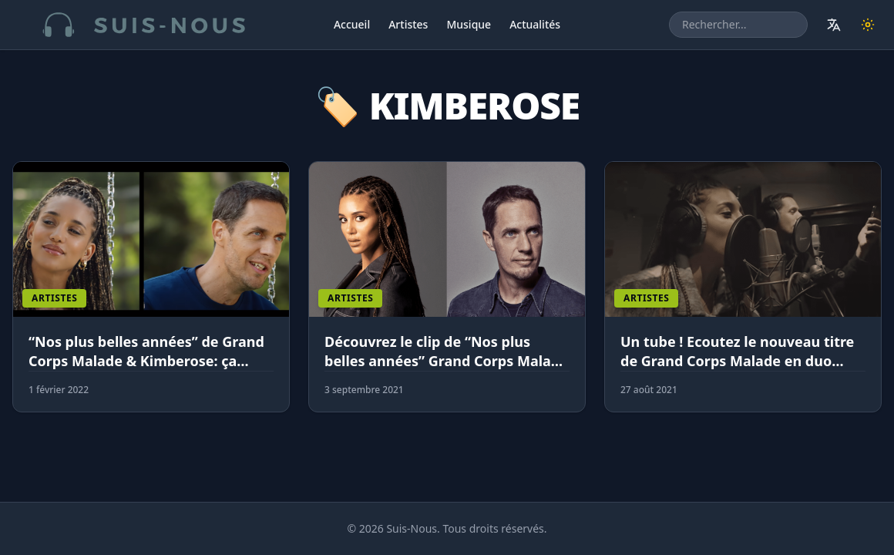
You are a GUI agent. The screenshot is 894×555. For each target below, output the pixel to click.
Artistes (408, 24)
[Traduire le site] (834, 25)
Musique (468, 24)
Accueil (352, 24)
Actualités (534, 24)
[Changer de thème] (868, 25)
